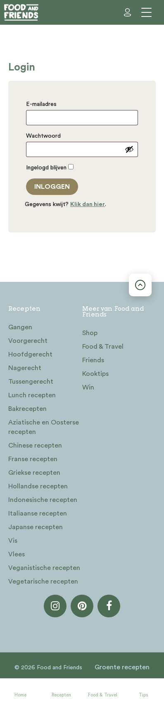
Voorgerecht (28, 341)
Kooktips (95, 373)
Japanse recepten (35, 527)
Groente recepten (122, 667)
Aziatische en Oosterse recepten (43, 427)
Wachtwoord (45, 136)
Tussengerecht (30, 381)
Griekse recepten (34, 472)
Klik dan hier (87, 204)
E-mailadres (43, 104)
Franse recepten (32, 459)
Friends (93, 360)
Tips (143, 695)
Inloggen (52, 186)
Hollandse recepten (38, 486)
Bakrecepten (27, 409)
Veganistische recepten (44, 568)
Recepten (61, 695)
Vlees (16, 554)
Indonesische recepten (42, 500)
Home (20, 695)
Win (88, 387)
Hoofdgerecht (30, 354)
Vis (12, 540)
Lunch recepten (32, 395)
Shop (89, 333)
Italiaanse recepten (37, 513)
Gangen (20, 327)
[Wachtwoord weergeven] (129, 149)
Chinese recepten (35, 445)
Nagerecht (24, 368)
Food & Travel (102, 695)
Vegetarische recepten (43, 581)
